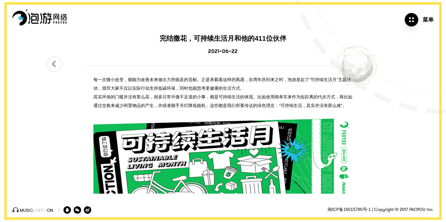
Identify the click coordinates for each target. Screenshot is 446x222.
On (50, 210)
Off (39, 210)
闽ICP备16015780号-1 (349, 209)
